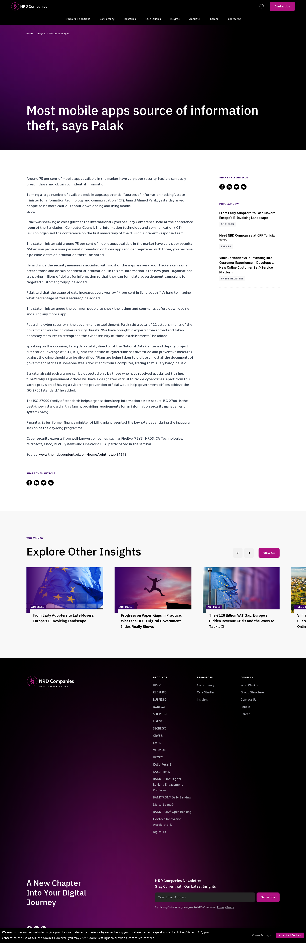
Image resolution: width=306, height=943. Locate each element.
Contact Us (282, 6)
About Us (194, 21)
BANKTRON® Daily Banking (172, 797)
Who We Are (249, 685)
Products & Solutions (77, 21)
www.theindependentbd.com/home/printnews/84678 (83, 454)
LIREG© (158, 721)
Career (214, 21)
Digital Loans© (163, 804)
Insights (175, 21)
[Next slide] (249, 553)
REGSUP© (160, 692)
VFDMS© (159, 750)
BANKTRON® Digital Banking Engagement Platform (168, 784)
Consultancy (107, 21)
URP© (157, 685)
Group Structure (252, 692)
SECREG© (159, 728)
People (245, 707)
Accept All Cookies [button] (290, 935)
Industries (130, 21)
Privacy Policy (225, 907)
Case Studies (153, 21)
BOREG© (159, 707)
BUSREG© (160, 699)
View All (269, 553)
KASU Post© (161, 772)
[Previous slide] (238, 553)
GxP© (157, 743)
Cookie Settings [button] (261, 935)
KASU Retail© (162, 764)
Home (29, 33)
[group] (64, 600)
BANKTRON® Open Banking (172, 812)
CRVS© (158, 736)
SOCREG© (160, 714)
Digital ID (159, 832)
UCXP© (158, 757)
